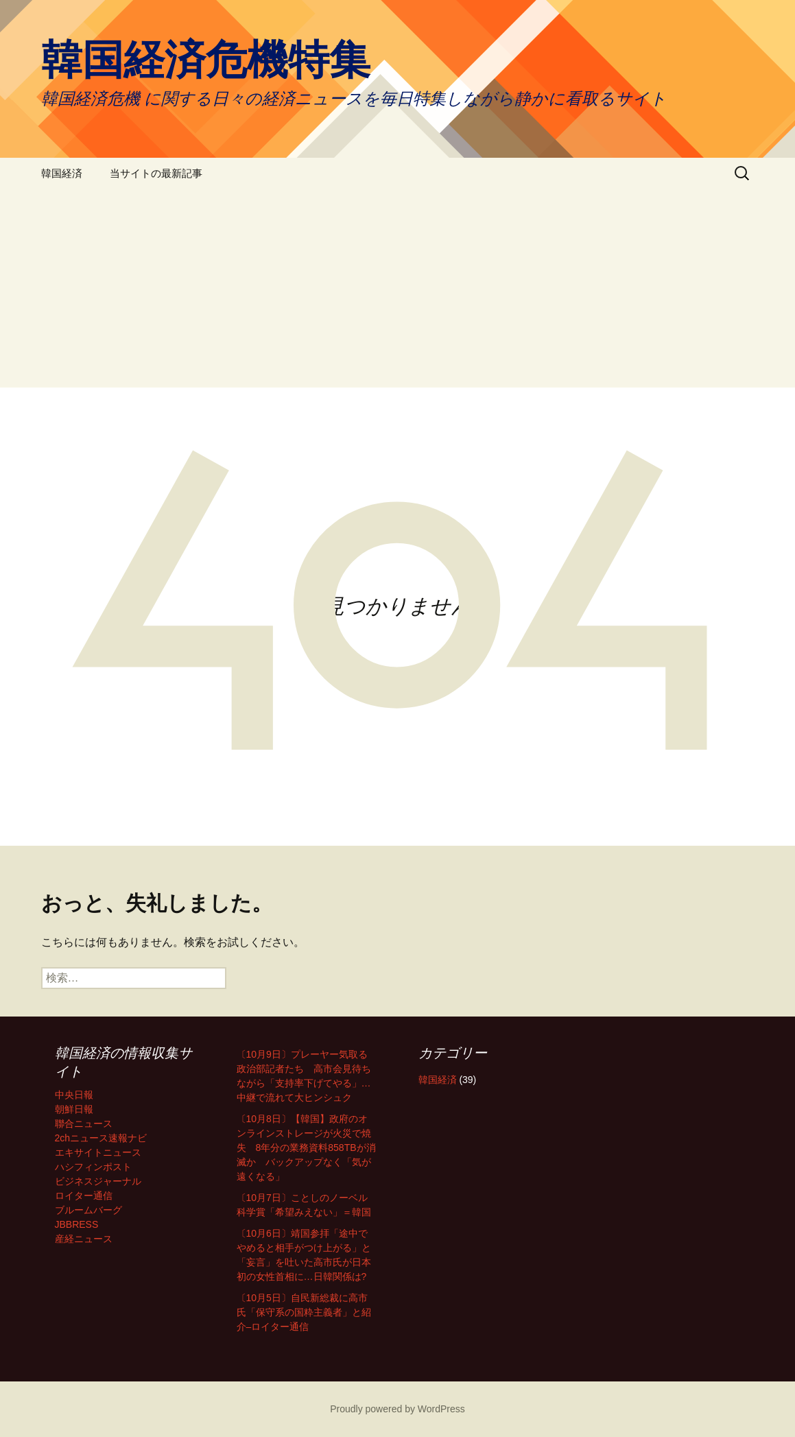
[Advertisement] (397, 291)
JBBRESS (77, 1224)
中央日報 (74, 1094)
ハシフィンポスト (93, 1166)
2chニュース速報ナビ (101, 1137)
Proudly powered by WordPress (397, 1408)
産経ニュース (83, 1238)
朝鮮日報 (74, 1109)
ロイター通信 (83, 1195)
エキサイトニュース (98, 1152)
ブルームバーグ (88, 1209)
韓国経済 (61, 173)
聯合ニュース (83, 1123)
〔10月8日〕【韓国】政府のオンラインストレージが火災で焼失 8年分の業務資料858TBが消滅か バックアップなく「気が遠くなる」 (306, 1147)
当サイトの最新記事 (156, 173)
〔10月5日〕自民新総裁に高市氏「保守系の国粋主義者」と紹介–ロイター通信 (304, 1312)
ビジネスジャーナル (98, 1181)
